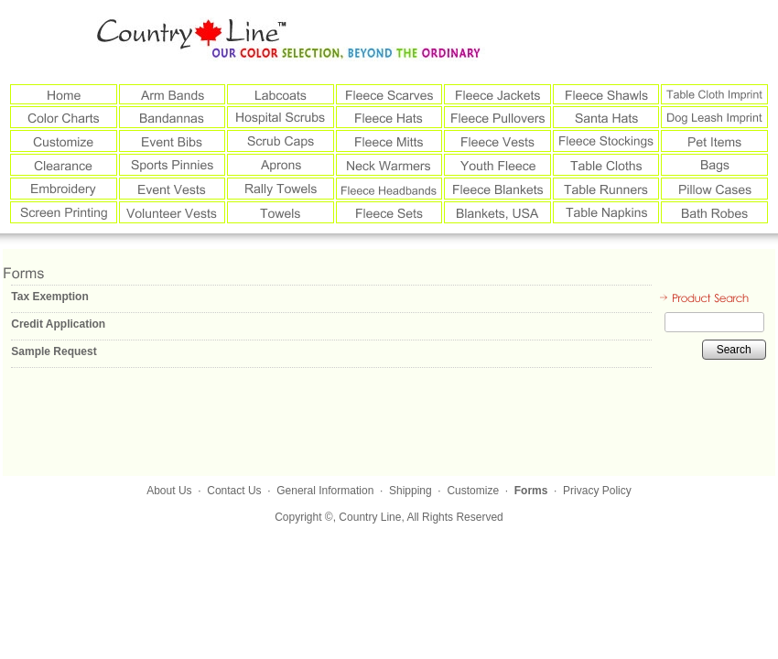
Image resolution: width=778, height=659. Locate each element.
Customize (473, 490)
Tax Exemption (49, 296)
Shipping (410, 490)
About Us (168, 490)
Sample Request (53, 351)
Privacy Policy (597, 490)
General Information (324, 490)
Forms (531, 490)
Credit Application (58, 324)
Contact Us (234, 490)
